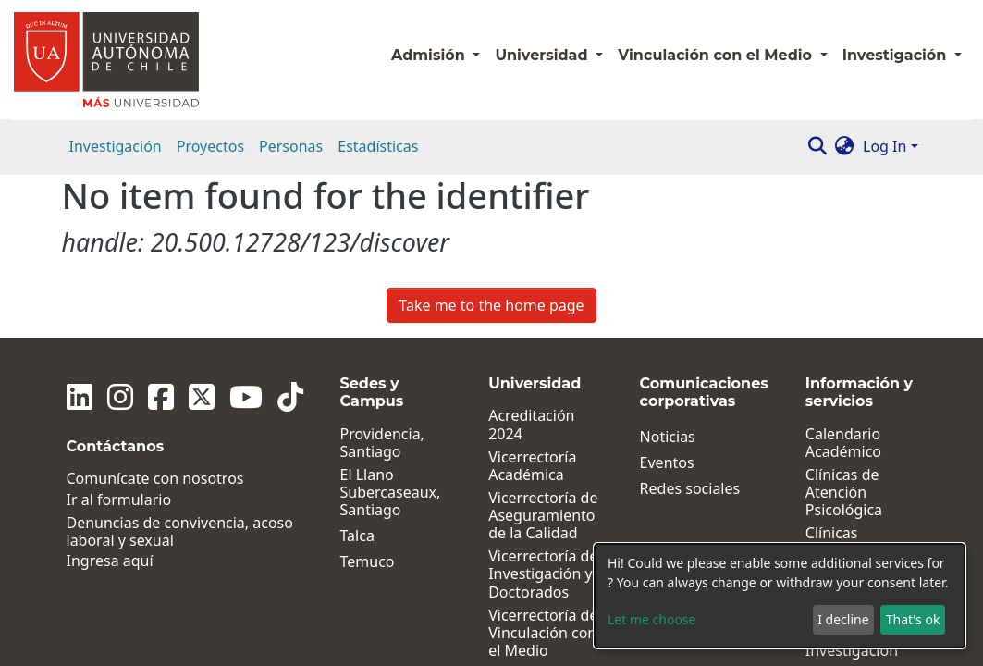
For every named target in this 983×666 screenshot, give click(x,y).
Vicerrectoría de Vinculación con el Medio (542, 470)
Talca (357, 373)
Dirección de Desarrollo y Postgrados (531, 555)
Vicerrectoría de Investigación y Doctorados (542, 411)
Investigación (115, 146)
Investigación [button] (896, 55)
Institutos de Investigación (851, 437)
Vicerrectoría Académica (532, 302)
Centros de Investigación (851, 478)
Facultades (525, 514)
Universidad (543, 55)
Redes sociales (690, 325)
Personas (291, 146)
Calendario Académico (843, 279)
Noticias (667, 273)
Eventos (667, 299)
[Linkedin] (79, 234)
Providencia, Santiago (382, 279)
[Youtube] (246, 234)
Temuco (367, 399)
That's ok (913, 619)
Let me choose (651, 619)
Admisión (430, 55)
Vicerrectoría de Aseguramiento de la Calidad (542, 352)
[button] (844, 146)
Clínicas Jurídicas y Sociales (840, 388)
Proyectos (210, 146)
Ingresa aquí (110, 398)
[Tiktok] (290, 234)
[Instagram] (120, 234)
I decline (842, 619)
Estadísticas (378, 146)
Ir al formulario (119, 336)
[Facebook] (161, 234)
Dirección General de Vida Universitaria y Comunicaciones (545, 622)
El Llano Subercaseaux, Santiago (390, 329)
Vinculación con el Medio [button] (717, 55)
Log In (884, 146)
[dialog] (780, 596)
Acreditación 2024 (531, 261)
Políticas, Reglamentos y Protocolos (856, 529)
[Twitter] (202, 234)
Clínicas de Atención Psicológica (843, 329)
